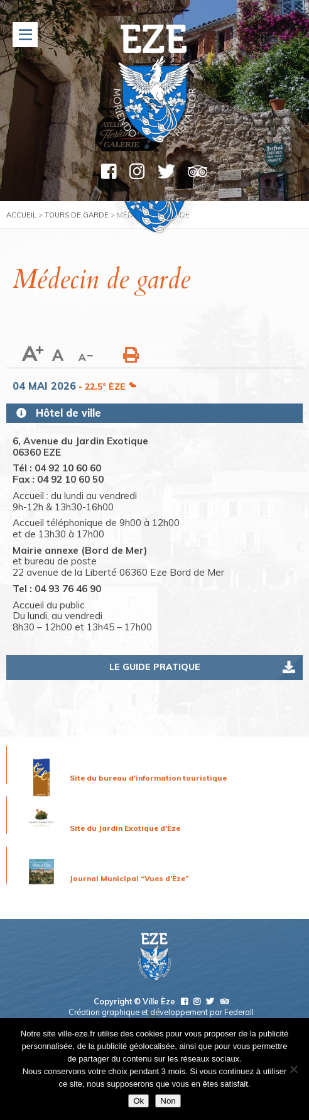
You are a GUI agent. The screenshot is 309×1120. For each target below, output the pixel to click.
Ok (138, 1101)
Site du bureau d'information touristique (148, 777)
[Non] (293, 1069)
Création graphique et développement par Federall (161, 1012)
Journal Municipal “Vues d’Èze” (129, 878)
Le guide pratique (154, 667)
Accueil (21, 215)
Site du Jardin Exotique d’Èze (125, 828)
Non (167, 1101)
